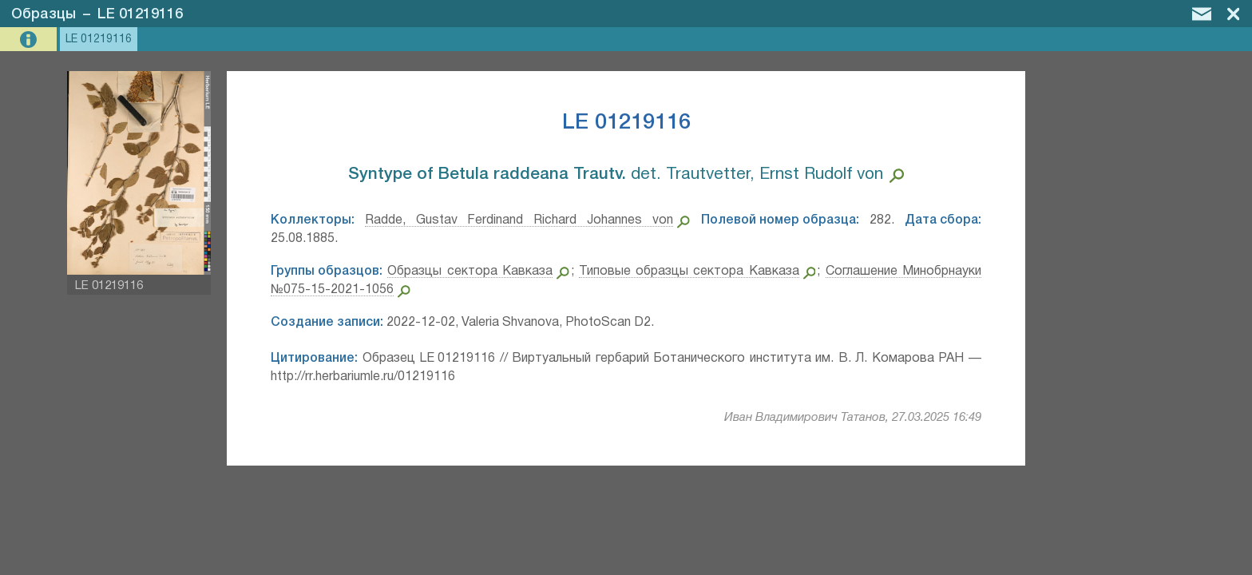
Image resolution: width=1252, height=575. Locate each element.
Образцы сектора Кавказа (470, 271)
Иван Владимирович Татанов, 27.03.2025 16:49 (852, 417)
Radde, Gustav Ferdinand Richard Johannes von (519, 220)
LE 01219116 (140, 14)
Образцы (43, 14)
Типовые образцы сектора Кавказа (689, 271)
